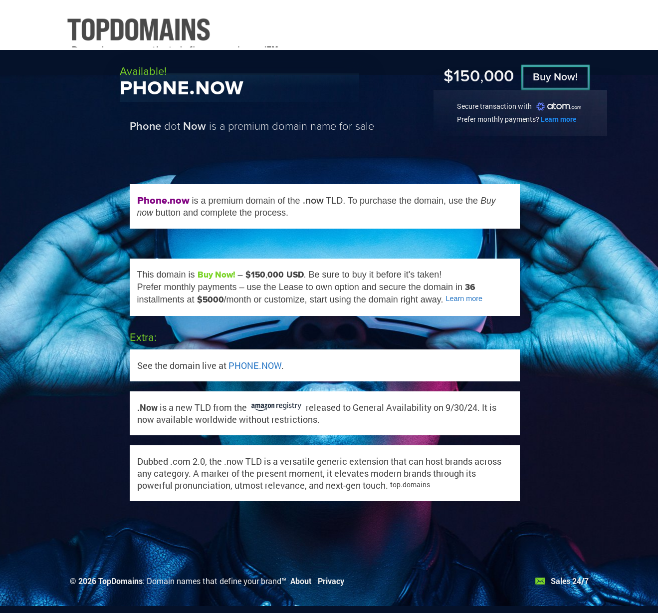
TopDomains (120, 581)
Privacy (331, 581)
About (301, 581)
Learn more (558, 119)
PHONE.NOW (254, 365)
